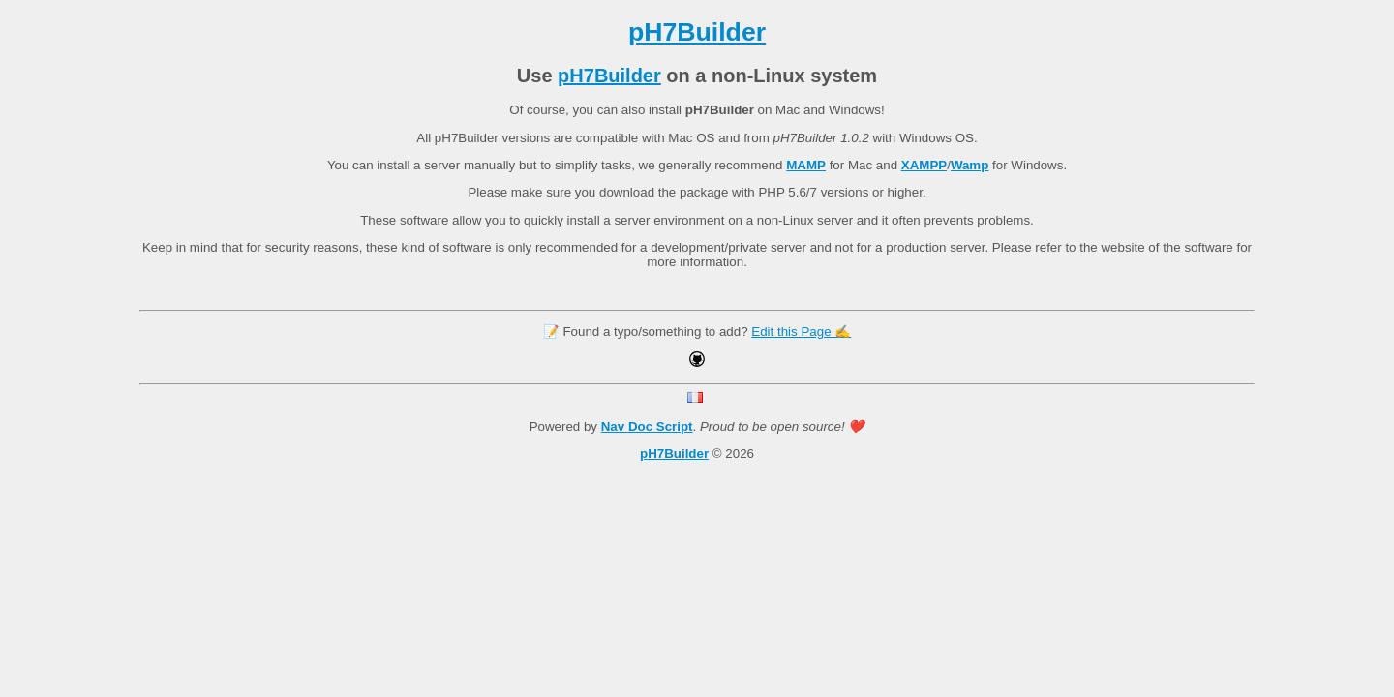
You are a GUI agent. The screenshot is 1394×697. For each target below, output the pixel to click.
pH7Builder (697, 31)
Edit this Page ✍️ (801, 331)
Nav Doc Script (647, 426)
